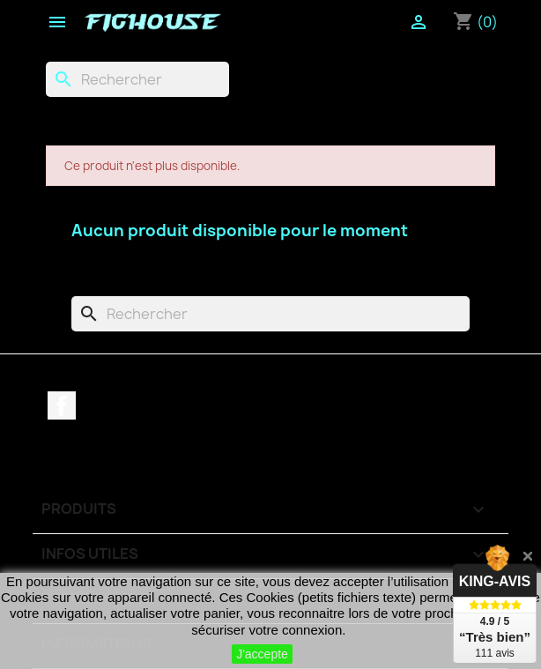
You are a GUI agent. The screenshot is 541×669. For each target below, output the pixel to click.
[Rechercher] (137, 79)
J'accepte (262, 654)
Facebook (62, 405)
